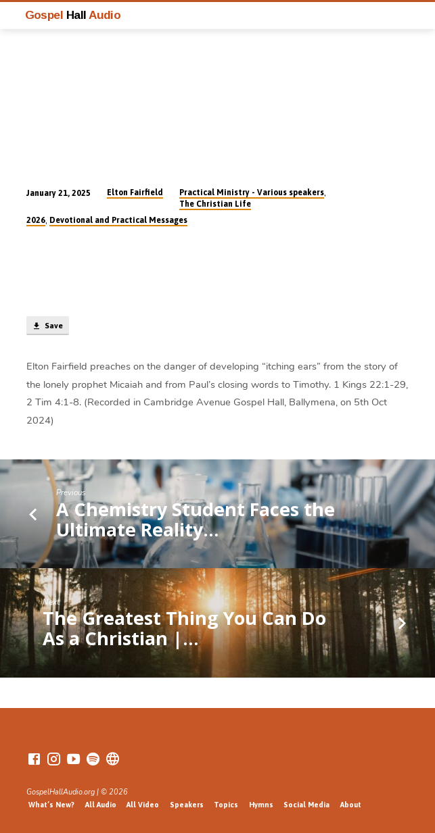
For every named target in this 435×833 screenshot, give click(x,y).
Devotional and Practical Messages (118, 220)
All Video (143, 805)
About (350, 805)
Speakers (187, 805)
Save (47, 326)
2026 (35, 220)
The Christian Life (215, 204)
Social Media (306, 805)
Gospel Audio (73, 15)
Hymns (261, 805)
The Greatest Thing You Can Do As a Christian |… (184, 628)
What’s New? (51, 805)
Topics (226, 805)
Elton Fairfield (135, 192)
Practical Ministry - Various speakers (251, 192)
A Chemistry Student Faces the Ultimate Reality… (195, 519)
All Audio (100, 805)
